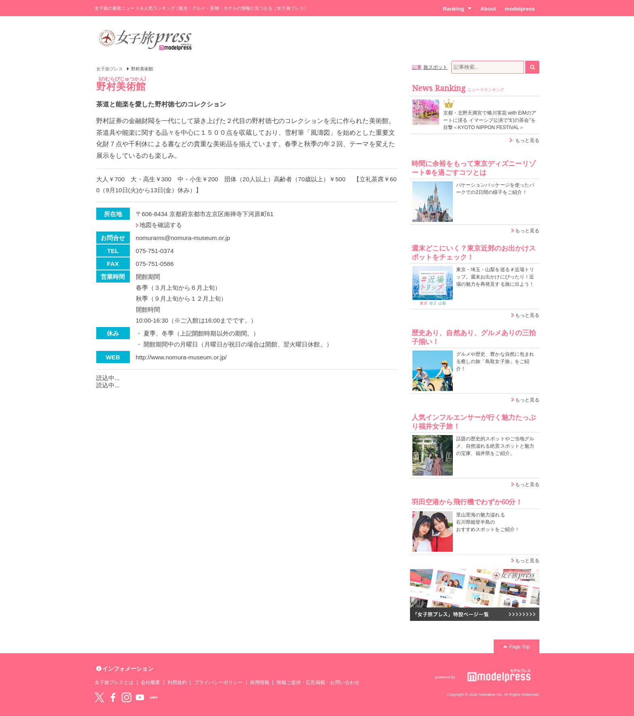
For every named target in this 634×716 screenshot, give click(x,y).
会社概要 (150, 682)
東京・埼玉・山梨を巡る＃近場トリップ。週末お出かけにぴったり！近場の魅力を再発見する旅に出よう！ (495, 277)
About (488, 9)
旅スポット (435, 67)
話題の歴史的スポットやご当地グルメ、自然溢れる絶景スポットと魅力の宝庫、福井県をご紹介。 (495, 446)
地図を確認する (160, 224)
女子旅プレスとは (114, 682)
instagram (126, 697)
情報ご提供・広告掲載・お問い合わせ (318, 682)
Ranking (457, 8)
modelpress (520, 9)
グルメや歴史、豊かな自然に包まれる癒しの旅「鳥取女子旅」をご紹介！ (495, 361)
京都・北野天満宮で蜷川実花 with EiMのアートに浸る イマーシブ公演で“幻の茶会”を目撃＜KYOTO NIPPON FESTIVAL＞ (489, 120)
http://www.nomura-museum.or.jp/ (181, 357)
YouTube (140, 697)
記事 (417, 67)
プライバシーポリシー (218, 682)
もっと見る (527, 140)
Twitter (99, 697)
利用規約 (177, 682)
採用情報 (259, 682)
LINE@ (153, 697)
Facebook (113, 697)
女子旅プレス (109, 68)
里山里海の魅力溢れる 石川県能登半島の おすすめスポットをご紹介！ (488, 522)
